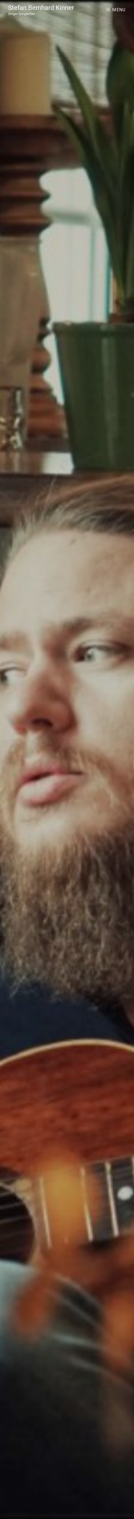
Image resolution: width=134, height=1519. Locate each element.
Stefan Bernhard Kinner (41, 7)
